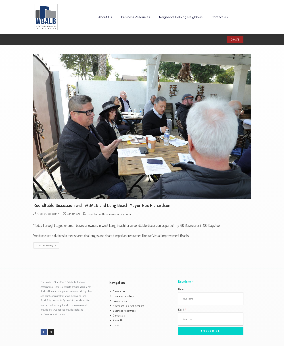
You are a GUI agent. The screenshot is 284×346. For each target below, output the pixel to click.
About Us (105, 17)
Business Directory (123, 296)
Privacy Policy (120, 301)
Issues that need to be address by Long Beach (109, 213)
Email (181, 309)
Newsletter (119, 291)
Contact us (220, 17)
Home (116, 325)
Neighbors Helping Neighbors (180, 17)
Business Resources (135, 17)
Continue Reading (47, 244)
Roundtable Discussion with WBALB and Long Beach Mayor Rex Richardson (101, 205)
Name (181, 289)
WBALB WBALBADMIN (48, 213)
